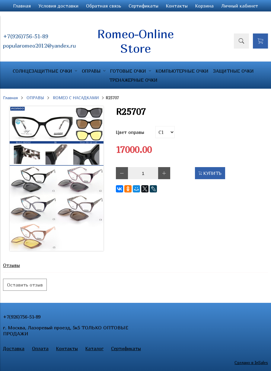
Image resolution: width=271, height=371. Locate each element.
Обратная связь (103, 5)
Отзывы (11, 265)
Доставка (13, 348)
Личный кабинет (239, 5)
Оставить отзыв (25, 284)
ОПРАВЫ (35, 97)
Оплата (40, 348)
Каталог (94, 348)
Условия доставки (58, 5)
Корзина (204, 5)
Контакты (177, 5)
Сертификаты (143, 5)
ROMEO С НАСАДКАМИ (76, 97)
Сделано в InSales (251, 362)
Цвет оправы (130, 132)
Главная (22, 5)
